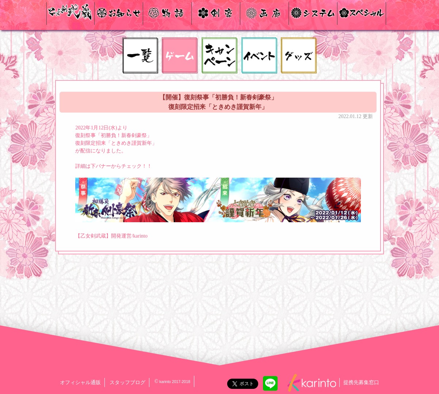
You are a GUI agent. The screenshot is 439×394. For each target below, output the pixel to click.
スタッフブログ (127, 382)
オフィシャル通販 (80, 382)
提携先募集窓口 (361, 382)
